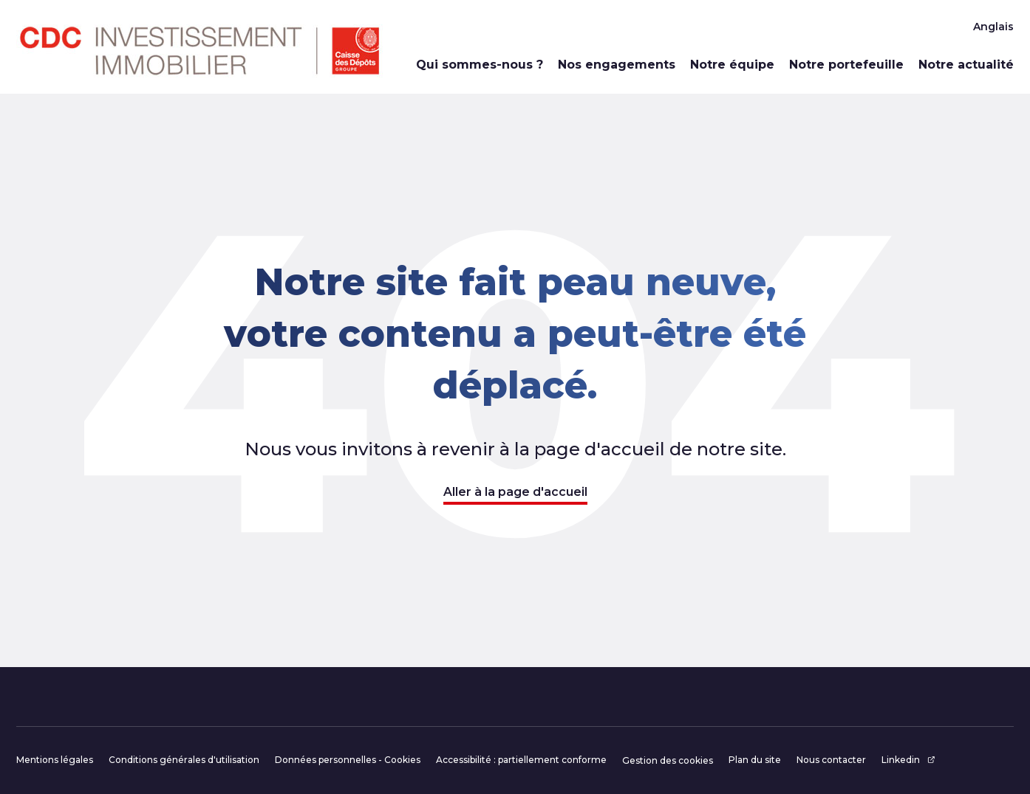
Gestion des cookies (667, 760)
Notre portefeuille (846, 65)
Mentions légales (54, 759)
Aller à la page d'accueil (515, 492)
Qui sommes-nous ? (479, 65)
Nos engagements (616, 65)
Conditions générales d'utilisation (184, 759)
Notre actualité (966, 65)
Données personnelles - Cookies (347, 759)
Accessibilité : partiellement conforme (521, 759)
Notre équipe (732, 65)
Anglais (993, 26)
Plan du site (755, 759)
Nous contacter (831, 759)
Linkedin (908, 759)
